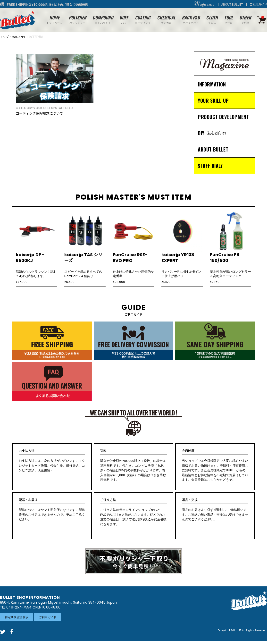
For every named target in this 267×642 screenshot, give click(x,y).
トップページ (54, 19)
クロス (212, 19)
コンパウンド (102, 19)
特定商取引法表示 (16, 617)
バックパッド (191, 19)
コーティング (143, 19)
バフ (123, 19)
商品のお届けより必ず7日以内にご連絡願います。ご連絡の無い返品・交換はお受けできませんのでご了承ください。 (215, 510)
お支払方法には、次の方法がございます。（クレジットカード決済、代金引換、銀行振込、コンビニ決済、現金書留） (52, 460)
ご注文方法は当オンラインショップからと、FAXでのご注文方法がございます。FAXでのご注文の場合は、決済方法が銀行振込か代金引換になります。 (133, 512)
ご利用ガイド (258, 4)
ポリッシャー (77, 19)
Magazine (204, 4)
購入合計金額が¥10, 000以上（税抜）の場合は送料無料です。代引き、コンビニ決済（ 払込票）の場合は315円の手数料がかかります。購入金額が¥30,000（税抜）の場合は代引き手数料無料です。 (133, 465)
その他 (245, 19)
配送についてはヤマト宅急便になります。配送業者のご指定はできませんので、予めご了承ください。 (52, 510)
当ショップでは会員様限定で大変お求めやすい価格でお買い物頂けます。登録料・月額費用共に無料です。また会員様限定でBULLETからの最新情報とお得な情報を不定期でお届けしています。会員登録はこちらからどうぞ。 (215, 465)
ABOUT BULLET (232, 4)
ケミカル (166, 19)
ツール (228, 19)
